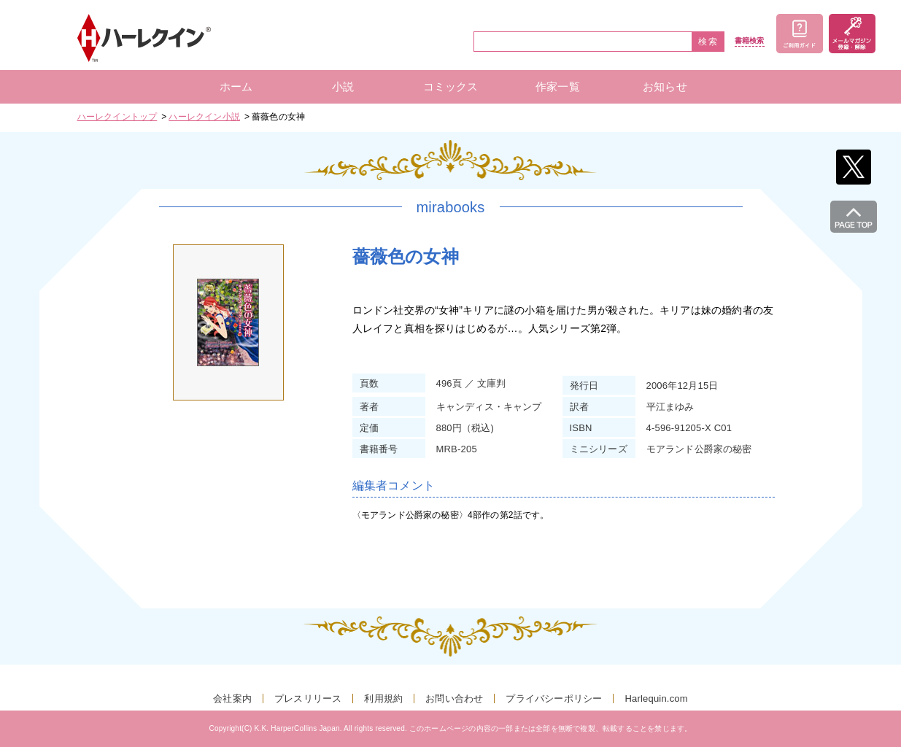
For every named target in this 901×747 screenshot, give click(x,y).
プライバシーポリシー (554, 698)
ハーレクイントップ (117, 117)
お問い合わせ (454, 698)
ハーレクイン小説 (204, 117)
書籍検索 (750, 40)
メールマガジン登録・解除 (852, 33)
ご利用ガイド (799, 33)
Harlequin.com (655, 698)
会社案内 (232, 698)
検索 (708, 41)
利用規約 (383, 698)
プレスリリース (307, 698)
